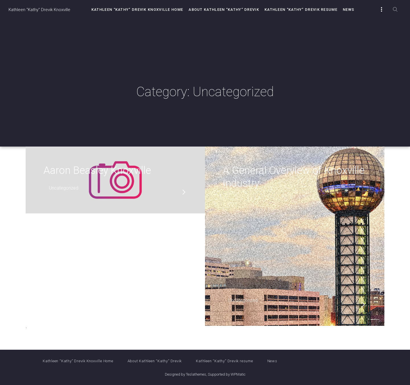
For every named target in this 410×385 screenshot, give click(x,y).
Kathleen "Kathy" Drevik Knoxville (39, 9)
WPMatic (238, 374)
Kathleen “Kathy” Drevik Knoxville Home (137, 9)
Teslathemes (196, 374)
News (348, 9)
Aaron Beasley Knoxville (97, 170)
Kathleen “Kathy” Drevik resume (301, 9)
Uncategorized (63, 188)
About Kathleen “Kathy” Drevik (223, 9)
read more (184, 192)
